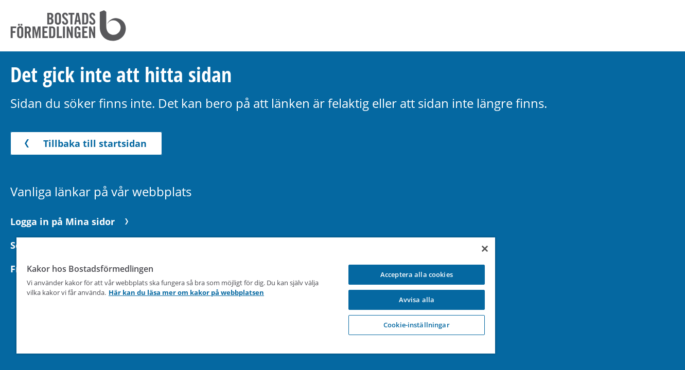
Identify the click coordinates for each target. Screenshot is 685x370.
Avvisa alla (347, 299)
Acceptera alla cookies (347, 274)
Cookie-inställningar (347, 324)
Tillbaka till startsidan (84, 143)
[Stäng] (403, 249)
